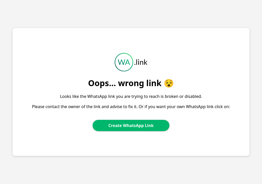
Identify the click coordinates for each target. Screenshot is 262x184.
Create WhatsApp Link (131, 125)
